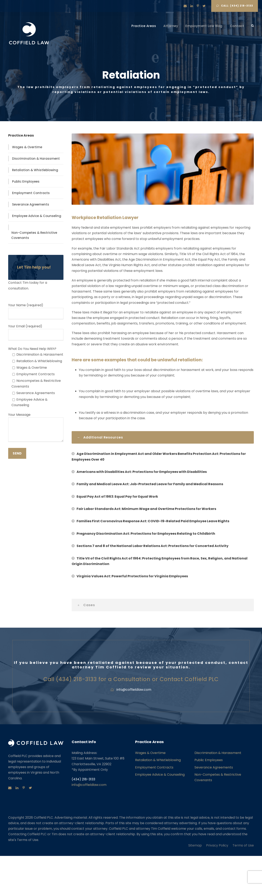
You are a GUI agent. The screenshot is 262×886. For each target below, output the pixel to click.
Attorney (170, 26)
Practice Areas (143, 26)
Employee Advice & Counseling (36, 216)
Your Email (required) (35, 332)
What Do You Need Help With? (32, 348)
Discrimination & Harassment (36, 158)
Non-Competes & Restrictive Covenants (34, 235)
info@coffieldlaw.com (89, 784)
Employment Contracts (31, 193)
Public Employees (26, 181)
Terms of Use (243, 845)
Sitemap (195, 845)
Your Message (35, 428)
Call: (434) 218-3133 (234, 5)
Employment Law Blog (203, 26)
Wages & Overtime (27, 147)
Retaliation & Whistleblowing (35, 170)
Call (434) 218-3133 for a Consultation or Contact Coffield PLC (131, 679)
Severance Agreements (30, 204)
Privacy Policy (217, 845)
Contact (237, 26)
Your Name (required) (35, 311)
